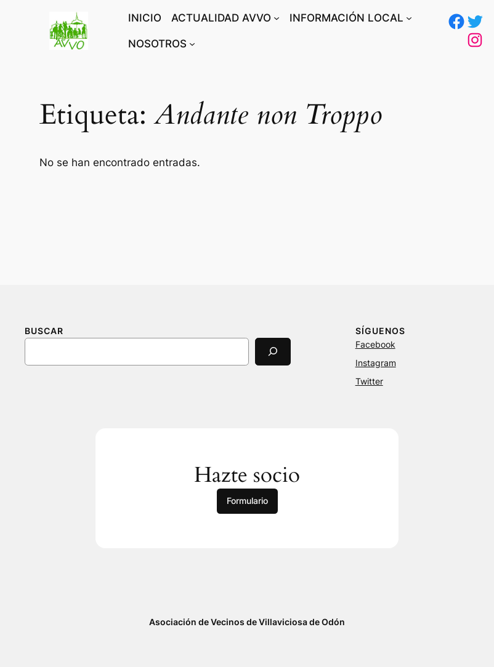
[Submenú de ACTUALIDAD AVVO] (276, 18)
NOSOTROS (157, 44)
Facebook (375, 344)
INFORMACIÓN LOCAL (346, 18)
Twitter (369, 381)
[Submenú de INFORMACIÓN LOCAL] (409, 18)
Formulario (247, 500)
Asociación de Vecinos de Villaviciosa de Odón (247, 622)
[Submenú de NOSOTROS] (192, 44)
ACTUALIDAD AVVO (221, 18)
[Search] (273, 351)
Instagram (375, 362)
